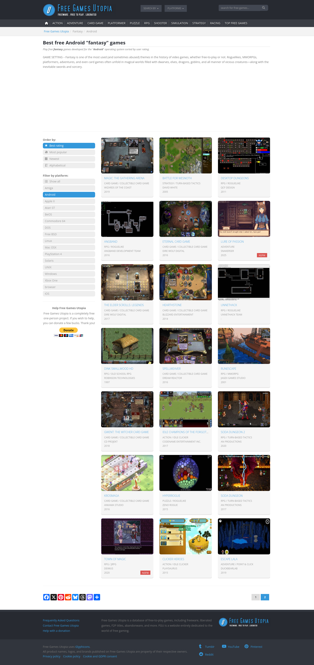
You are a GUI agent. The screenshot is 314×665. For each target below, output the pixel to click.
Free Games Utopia (56, 31)
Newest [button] (52, 159)
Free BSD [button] (51, 234)
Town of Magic (115, 559)
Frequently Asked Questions (61, 620)
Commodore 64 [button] (55, 221)
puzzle (135, 23)
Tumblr (206, 647)
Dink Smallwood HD (118, 369)
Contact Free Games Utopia (61, 625)
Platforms (176, 8)
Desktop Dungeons (235, 178)
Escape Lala (229, 559)
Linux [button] (48, 241)
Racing (215, 23)
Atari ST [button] (50, 208)
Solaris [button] (49, 260)
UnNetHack (229, 305)
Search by (151, 8)
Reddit (206, 654)
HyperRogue (171, 496)
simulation (179, 23)
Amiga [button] (49, 188)
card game (96, 23)
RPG (147, 23)
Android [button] (50, 194)
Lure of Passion (232, 241)
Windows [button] (51, 274)
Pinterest (253, 647)
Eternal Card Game (176, 241)
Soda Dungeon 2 (233, 432)
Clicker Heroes (173, 559)
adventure (75, 23)
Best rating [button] (54, 145)
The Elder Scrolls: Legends (124, 305)
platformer (116, 23)
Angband (110, 241)
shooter (160, 23)
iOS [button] (47, 293)
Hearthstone (171, 305)
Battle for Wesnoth (177, 178)
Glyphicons (82, 647)
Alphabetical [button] (55, 165)
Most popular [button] (56, 152)
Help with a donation (56, 631)
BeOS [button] (48, 214)
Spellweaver (171, 369)
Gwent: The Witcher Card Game (126, 432)
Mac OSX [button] (50, 247)
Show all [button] (52, 181)
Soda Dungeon (232, 496)
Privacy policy (51, 656)
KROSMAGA (111, 496)
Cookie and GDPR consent (100, 656)
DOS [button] (48, 227)
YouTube (231, 647)
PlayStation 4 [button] (53, 254)
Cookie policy (71, 656)
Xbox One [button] (51, 280)
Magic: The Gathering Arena (124, 178)
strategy (199, 23)
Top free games (236, 23)
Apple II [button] (50, 201)
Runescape (228, 369)
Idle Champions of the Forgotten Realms (192, 432)
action (57, 23)
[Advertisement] (156, 99)
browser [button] (50, 287)
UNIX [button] (48, 267)
